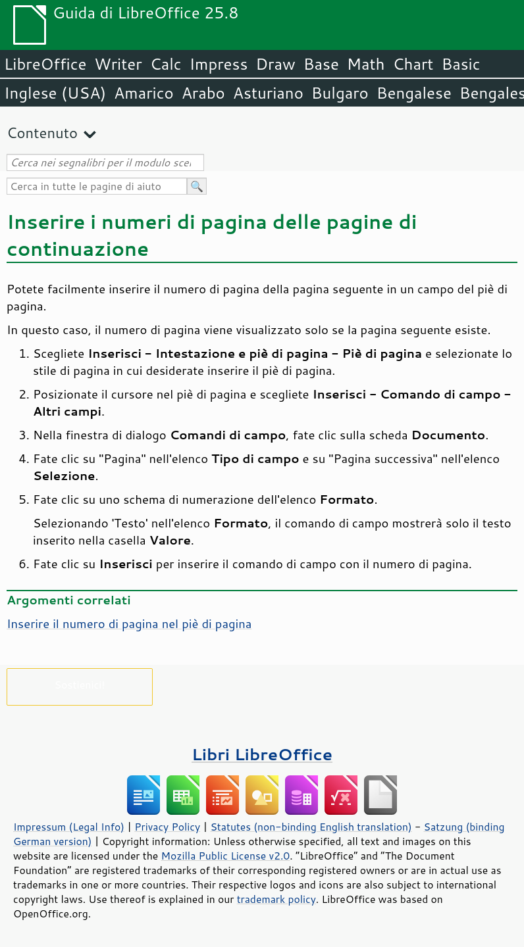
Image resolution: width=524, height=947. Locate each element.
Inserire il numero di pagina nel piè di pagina (129, 623)
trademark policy (276, 899)
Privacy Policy (167, 826)
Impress (219, 64)
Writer (118, 64)
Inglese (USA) (55, 93)
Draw (275, 64)
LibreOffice (45, 64)
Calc (166, 64)
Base (321, 64)
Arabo (203, 93)
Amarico (144, 93)
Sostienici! (79, 684)
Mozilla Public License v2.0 (225, 855)
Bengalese (414, 93)
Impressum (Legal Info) (68, 826)
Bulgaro (340, 93)
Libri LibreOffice (262, 753)
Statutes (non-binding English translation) (310, 826)
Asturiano (268, 93)
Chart (412, 64)
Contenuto (42, 132)
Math (366, 64)
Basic (460, 64)
